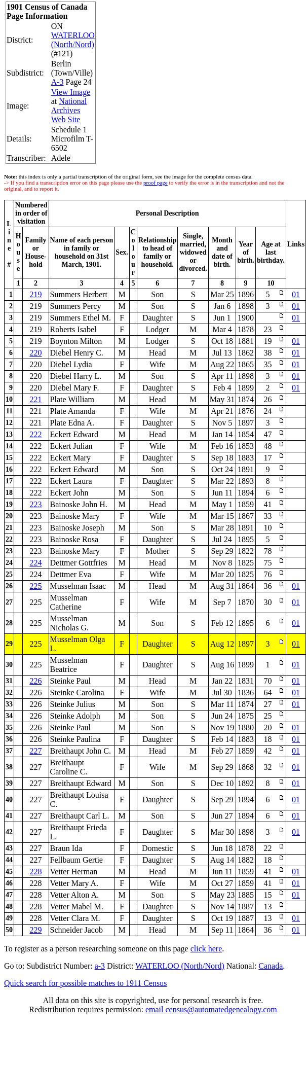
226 (35, 681)
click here (206, 948)
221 (35, 399)
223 (35, 504)
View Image (71, 92)
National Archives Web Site (69, 110)
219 (35, 294)
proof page (155, 183)
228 (35, 871)
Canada (270, 966)
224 (35, 562)
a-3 (100, 966)
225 (35, 586)
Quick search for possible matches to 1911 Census (85, 983)
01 (296, 294)
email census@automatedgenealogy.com (211, 1009)
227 (35, 751)
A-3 (57, 82)
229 (35, 930)
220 (35, 352)
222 (35, 434)
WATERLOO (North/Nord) (73, 40)
